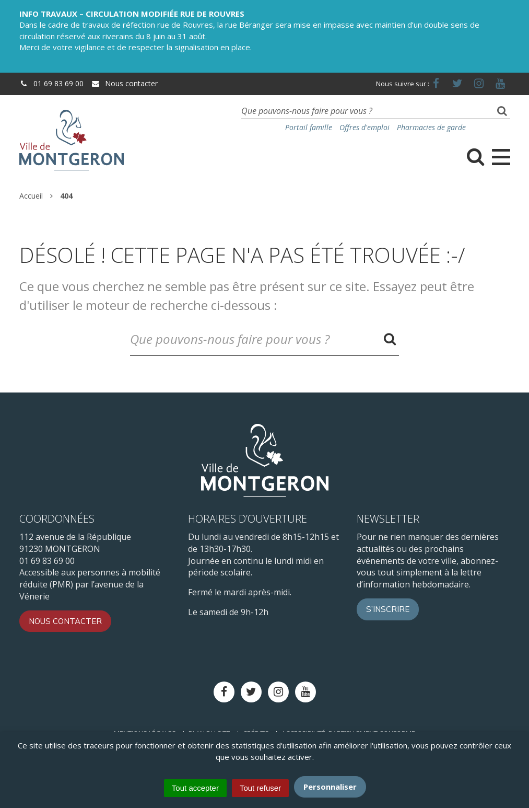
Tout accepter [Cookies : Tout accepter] (195, 787)
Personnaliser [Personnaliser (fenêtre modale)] (330, 786)
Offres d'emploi (364, 127)
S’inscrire (387, 609)
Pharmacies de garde (431, 127)
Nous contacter (124, 83)
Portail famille (308, 127)
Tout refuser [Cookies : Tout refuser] (260, 787)
